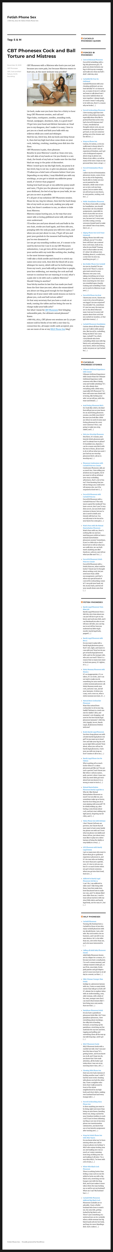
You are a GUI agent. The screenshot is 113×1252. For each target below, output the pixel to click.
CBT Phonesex (51, 310)
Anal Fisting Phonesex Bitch (93, 405)
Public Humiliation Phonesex (93, 202)
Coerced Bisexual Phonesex (93, 60)
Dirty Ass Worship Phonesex (93, 434)
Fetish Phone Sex (21, 17)
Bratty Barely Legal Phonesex (93, 732)
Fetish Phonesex (93, 602)
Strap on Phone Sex (90, 141)
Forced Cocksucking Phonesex (94, 110)
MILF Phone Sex (57, 329)
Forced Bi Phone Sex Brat (92, 295)
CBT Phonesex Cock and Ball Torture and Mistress (41, 53)
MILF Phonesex (91, 917)
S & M (15, 74)
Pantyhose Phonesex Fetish (93, 1010)
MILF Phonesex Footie (91, 1044)
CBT (8, 71)
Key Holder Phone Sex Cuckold (94, 264)
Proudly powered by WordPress (33, 1242)
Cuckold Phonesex (89, 922)
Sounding (11, 76)
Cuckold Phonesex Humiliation (94, 324)
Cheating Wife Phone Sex (92, 1071)
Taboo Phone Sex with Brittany (94, 821)
